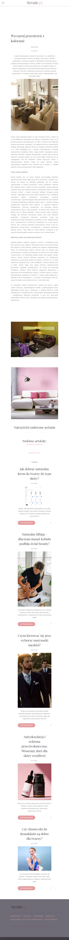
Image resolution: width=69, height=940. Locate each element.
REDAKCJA (50, 916)
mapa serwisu (51, 919)
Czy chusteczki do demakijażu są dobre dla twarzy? (34, 834)
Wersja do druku (34, 453)
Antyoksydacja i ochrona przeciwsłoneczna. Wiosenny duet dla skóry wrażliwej (34, 746)
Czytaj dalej (26, 523)
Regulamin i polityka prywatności (27, 919)
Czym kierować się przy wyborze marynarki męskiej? (34, 640)
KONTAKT (27, 916)
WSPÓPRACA (16, 916)
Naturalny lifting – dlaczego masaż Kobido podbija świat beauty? (34, 539)
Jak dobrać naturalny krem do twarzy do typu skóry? (34, 473)
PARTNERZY (38, 916)
